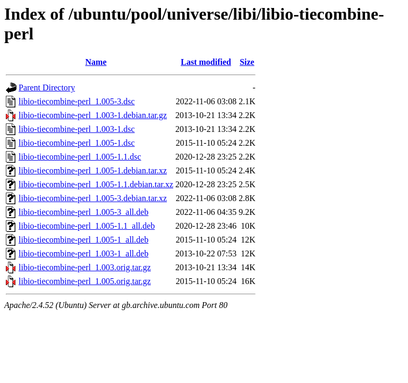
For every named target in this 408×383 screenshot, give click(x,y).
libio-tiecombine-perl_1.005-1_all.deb (83, 239)
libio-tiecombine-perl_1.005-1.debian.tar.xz (93, 170)
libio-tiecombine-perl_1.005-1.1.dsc (80, 156)
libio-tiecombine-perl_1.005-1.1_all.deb (87, 225)
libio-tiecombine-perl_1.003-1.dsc (77, 129)
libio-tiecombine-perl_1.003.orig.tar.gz (85, 267)
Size (247, 61)
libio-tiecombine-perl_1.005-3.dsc (77, 101)
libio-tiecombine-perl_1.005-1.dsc (77, 142)
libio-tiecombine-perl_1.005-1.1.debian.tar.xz (96, 184)
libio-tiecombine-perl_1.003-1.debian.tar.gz (93, 115)
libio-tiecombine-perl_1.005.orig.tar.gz (85, 281)
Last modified (206, 61)
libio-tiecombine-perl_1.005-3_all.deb (83, 212)
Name (96, 61)
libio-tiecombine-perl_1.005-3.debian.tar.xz (93, 198)
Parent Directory (47, 87)
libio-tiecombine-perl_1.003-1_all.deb (83, 253)
